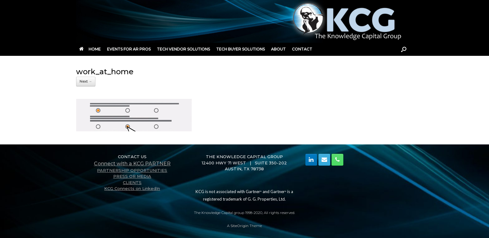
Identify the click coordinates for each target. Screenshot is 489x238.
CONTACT (302, 49)
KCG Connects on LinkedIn (132, 188)
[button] (404, 49)
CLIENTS (132, 182)
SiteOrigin (239, 226)
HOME (90, 49)
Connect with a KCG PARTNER (132, 164)
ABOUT (278, 49)
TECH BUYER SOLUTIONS (240, 49)
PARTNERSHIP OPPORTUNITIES (132, 170)
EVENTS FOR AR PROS (129, 49)
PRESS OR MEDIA (132, 176)
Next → (86, 81)
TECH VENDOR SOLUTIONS (183, 49)
